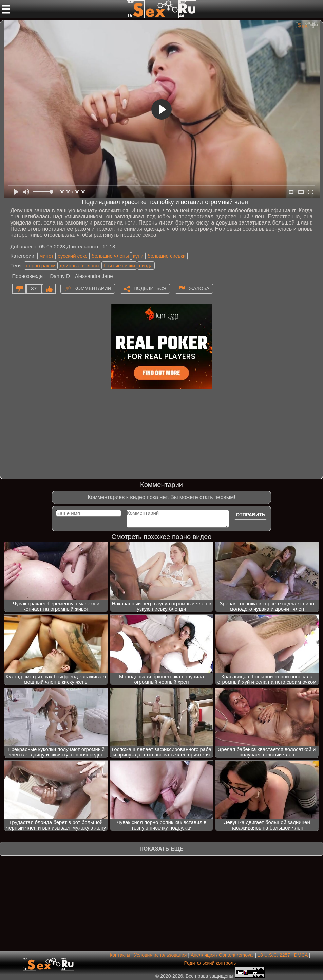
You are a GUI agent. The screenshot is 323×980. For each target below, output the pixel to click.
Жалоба (199, 288)
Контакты (120, 955)
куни (138, 256)
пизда (146, 265)
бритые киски (119, 265)
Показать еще (161, 849)
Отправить (250, 514)
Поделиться (150, 288)
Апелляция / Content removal (222, 955)
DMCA (300, 955)
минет (46, 256)
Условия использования (160, 955)
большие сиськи (167, 256)
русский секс (73, 256)
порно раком (41, 265)
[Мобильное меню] (6, 9)
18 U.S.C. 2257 (274, 955)
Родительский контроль (210, 963)
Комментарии (92, 288)
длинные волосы (79, 265)
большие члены (110, 256)
